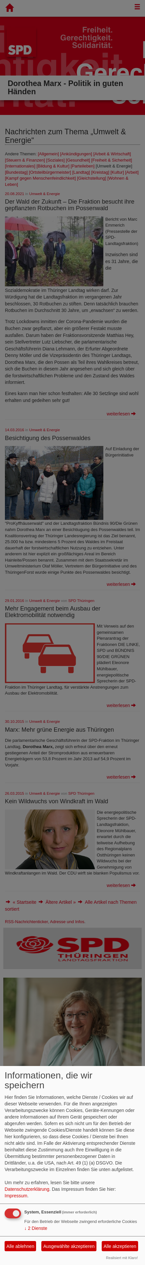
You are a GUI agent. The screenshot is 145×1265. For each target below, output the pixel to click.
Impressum (16, 1195)
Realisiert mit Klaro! (122, 1258)
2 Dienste (35, 1228)
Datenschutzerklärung (27, 1189)
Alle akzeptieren (120, 1246)
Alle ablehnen (20, 1246)
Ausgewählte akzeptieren (68, 1246)
